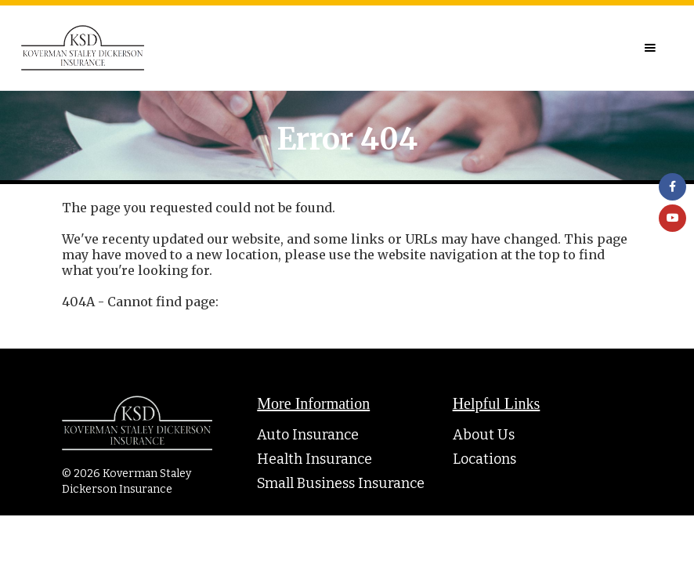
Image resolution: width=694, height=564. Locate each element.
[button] (650, 47)
